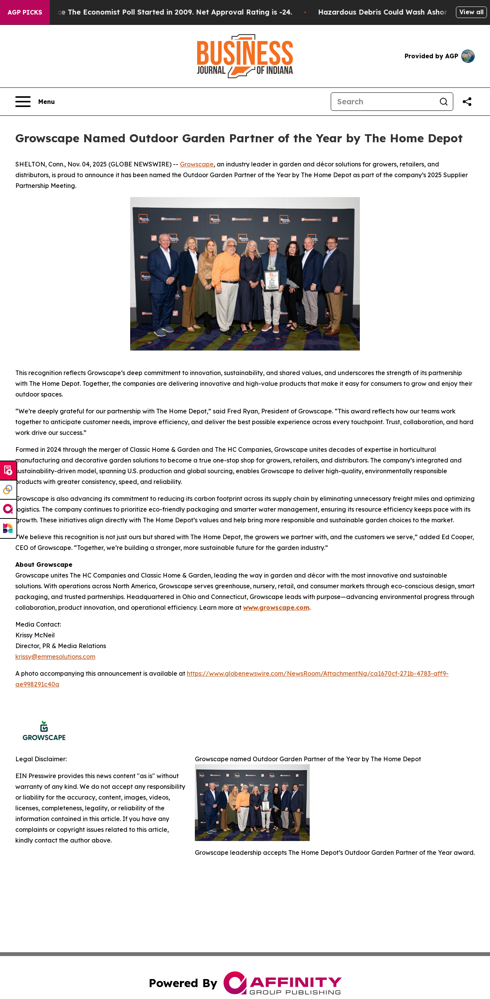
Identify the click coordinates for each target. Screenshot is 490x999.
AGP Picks (25, 12)
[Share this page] (467, 101)
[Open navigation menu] (35, 101)
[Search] (382, 101)
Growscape (197, 164)
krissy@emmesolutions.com (55, 656)
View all (471, 12)
